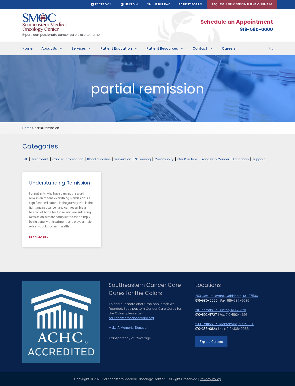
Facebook (100, 4)
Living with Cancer (215, 159)
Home (27, 48)
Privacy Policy (210, 379)
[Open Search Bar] (271, 48)
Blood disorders (99, 159)
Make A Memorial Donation (128, 328)
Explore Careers (211, 342)
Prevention (123, 159)
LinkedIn (129, 4)
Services (84, 48)
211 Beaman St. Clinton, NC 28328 (220, 310)
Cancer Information (67, 159)
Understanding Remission (59, 183)
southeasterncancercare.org (131, 318)
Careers (229, 48)
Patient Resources (167, 48)
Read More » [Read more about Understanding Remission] (38, 237)
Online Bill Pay (158, 4)
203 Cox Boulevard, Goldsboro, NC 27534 (226, 296)
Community (164, 159)
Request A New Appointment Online (242, 4)
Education (241, 159)
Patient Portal (191, 4)
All (26, 159)
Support (259, 159)
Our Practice (187, 159)
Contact (205, 48)
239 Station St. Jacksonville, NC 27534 (224, 324)
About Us (54, 48)
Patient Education (121, 48)
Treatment (40, 159)
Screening (143, 159)
